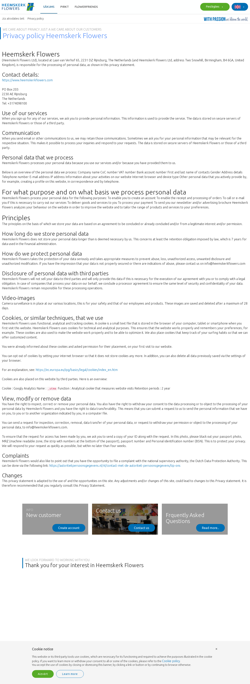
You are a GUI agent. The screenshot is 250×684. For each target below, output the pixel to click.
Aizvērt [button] (43, 673)
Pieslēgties (214, 7)
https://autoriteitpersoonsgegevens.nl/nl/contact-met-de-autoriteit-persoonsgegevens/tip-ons (114, 465)
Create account (68, 528)
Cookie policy (171, 661)
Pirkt (64, 6)
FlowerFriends (86, 6)
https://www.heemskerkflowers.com (27, 80)
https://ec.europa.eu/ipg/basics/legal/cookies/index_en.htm (77, 370)
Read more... (210, 528)
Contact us (141, 528)
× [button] (216, 648)
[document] (125, 657)
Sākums (48, 6)
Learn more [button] (70, 673)
